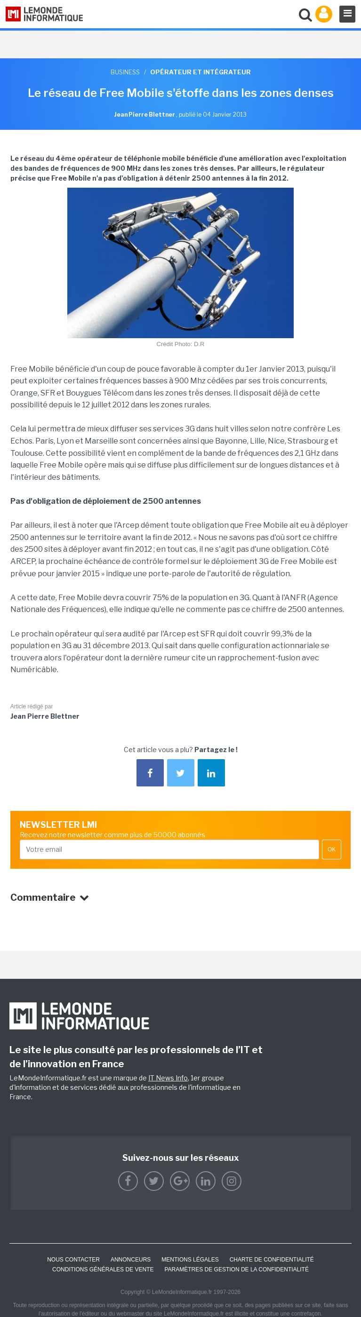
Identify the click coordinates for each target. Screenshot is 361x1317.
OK (332, 849)
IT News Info (168, 1078)
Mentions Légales (189, 1259)
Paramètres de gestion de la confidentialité (236, 1269)
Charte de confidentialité (272, 1259)
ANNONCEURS (131, 1259)
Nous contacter (73, 1259)
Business (125, 72)
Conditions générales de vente (102, 1269)
